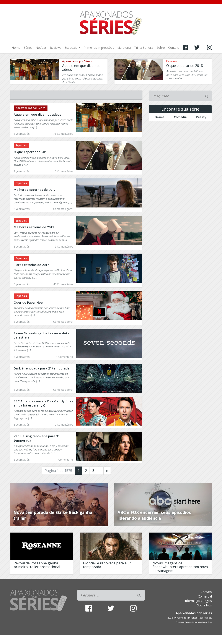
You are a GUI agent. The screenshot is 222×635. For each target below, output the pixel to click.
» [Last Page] (107, 470)
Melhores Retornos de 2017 (35, 190)
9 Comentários (64, 246)
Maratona (124, 47)
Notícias (41, 47)
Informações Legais (198, 601)
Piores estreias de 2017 (31, 265)
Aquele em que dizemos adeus (81, 67)
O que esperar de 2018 (184, 65)
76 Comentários (63, 134)
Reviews (55, 47)
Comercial (205, 596)
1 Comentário (64, 357)
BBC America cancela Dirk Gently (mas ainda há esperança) (43, 403)
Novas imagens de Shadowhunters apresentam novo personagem (180, 567)
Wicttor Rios (206, 622)
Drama (159, 117)
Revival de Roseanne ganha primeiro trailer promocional (37, 565)
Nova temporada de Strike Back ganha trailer (52, 515)
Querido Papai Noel (29, 302)
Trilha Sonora (143, 47)
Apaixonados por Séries (77, 61)
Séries (28, 47)
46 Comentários (63, 284)
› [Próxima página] (100, 470)
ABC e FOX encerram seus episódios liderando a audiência (154, 515)
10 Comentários (63, 171)
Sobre (161, 47)
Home (16, 47)
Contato (173, 47)
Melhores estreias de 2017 (34, 227)
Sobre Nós (204, 605)
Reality (201, 117)
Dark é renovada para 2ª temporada (42, 368)
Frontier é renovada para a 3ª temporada (107, 565)
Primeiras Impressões (99, 47)
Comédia (180, 117)
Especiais (71, 47)
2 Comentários (64, 424)
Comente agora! (63, 209)
